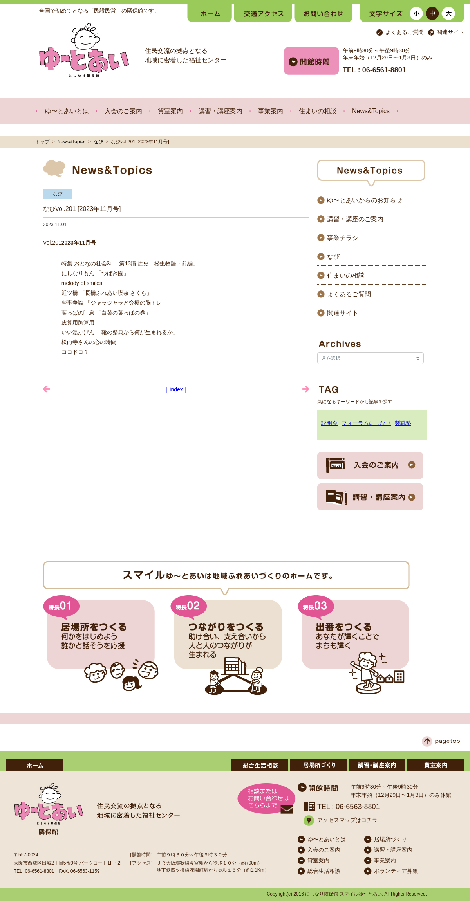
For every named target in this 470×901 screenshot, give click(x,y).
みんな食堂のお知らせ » (305, 389)
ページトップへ (441, 741)
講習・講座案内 (220, 111)
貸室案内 (170, 111)
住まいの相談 (317, 111)
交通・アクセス (263, 13)
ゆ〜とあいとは (67, 111)
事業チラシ (342, 237)
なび (98, 141)
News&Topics (371, 111)
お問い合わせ (323, 13)
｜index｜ (176, 389)
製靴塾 (403, 423)
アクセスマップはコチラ (347, 820)
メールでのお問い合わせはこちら (266, 798)
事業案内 (270, 111)
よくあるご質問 (404, 32)
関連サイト (450, 32)
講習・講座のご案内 (355, 219)
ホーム (209, 13)
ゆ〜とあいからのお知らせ (364, 200)
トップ (42, 141)
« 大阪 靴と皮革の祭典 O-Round (47, 389)
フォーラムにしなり (366, 423)
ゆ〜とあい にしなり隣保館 (84, 50)
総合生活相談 (259, 765)
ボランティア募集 (200, 765)
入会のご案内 (123, 111)
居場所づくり (318, 765)
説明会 (329, 423)
